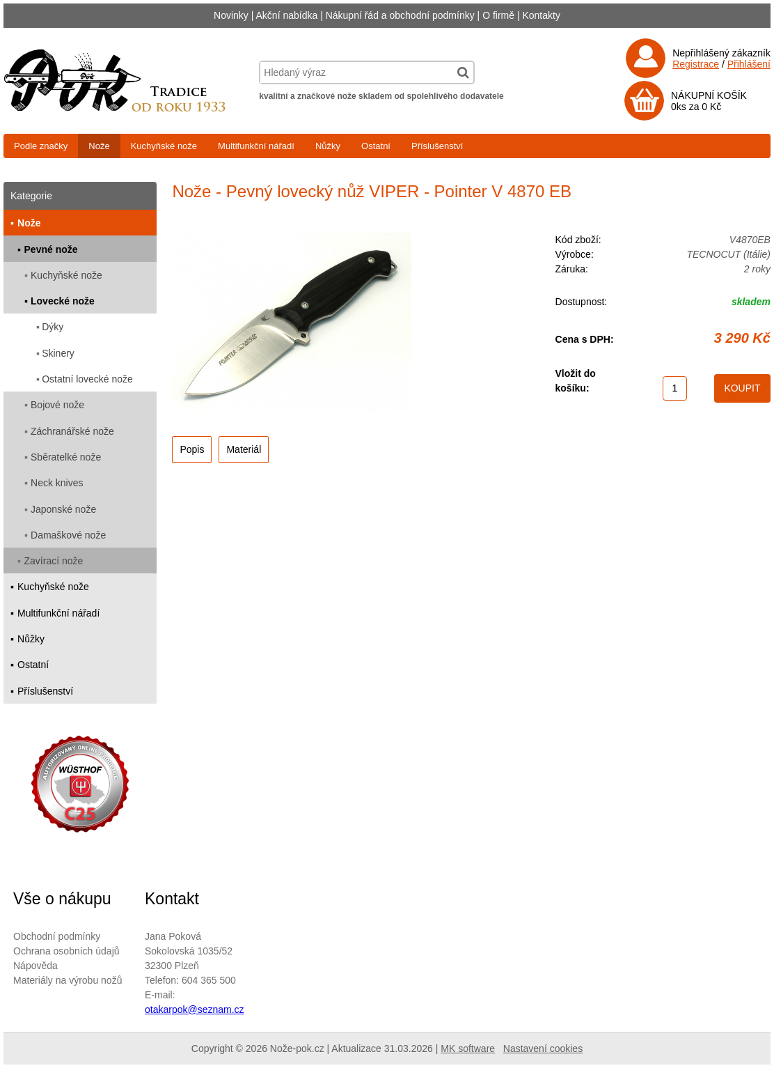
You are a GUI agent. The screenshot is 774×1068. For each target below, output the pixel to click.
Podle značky (41, 146)
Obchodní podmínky (56, 936)
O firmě (498, 15)
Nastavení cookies (543, 1048)
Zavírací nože (54, 560)
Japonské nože (63, 509)
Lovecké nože (63, 301)
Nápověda (35, 965)
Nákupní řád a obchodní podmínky (400, 15)
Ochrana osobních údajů (66, 951)
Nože (98, 146)
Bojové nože (57, 404)
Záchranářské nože (72, 431)
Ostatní (375, 146)
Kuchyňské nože (164, 146)
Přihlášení (749, 64)
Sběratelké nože (66, 457)
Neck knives (57, 482)
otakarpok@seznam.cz (194, 1009)
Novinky (231, 15)
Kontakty (541, 15)
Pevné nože (51, 249)
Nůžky (327, 146)
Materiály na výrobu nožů (67, 980)
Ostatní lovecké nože (87, 379)
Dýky (52, 326)
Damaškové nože (68, 535)
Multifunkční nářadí (256, 146)
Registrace (695, 64)
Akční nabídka (287, 15)
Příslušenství (437, 146)
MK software (468, 1048)
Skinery (58, 353)
